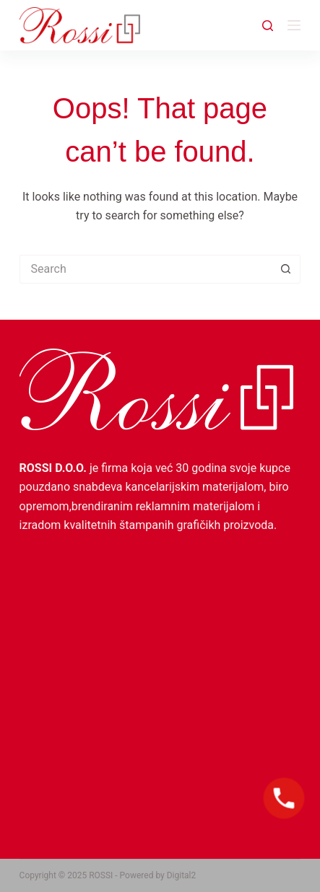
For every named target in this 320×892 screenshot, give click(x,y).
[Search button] (286, 269)
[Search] (267, 25)
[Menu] (293, 25)
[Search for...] (146, 269)
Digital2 (181, 875)
